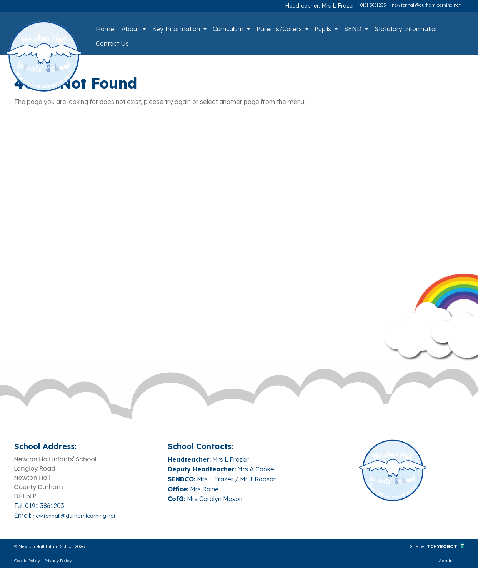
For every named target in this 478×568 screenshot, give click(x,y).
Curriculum (228, 29)
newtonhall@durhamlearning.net (426, 5)
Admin (446, 561)
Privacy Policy (58, 561)
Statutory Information (407, 29)
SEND (352, 29)
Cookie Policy (27, 561)
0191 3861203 (373, 5)
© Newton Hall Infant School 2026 (63, 546)
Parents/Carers (279, 29)
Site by (404, 546)
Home (105, 29)
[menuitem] (105, 29)
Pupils (323, 29)
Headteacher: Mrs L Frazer (327, 5)
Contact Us (112, 43)
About (130, 29)
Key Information (176, 29)
